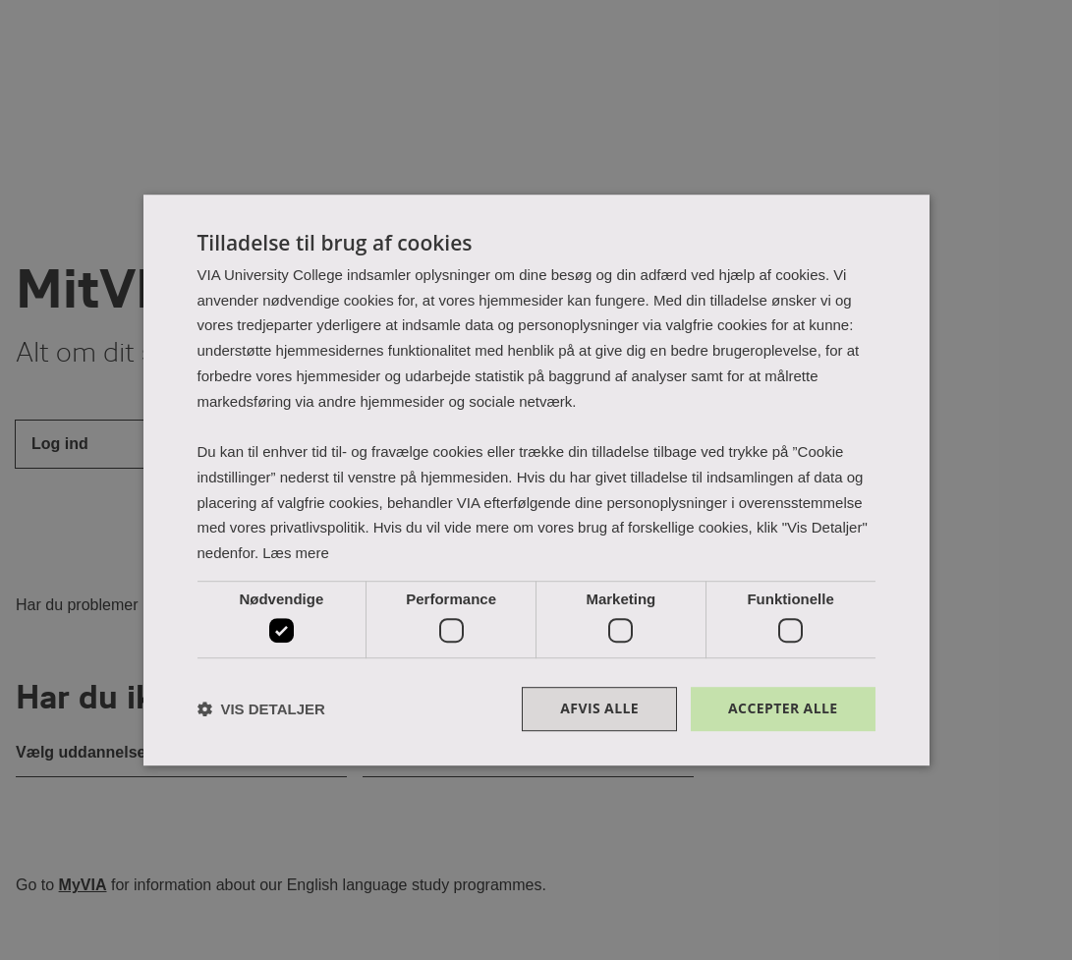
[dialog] (536, 480)
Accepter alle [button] (782, 709)
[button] (261, 709)
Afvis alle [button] (599, 709)
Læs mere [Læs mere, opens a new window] (295, 552)
